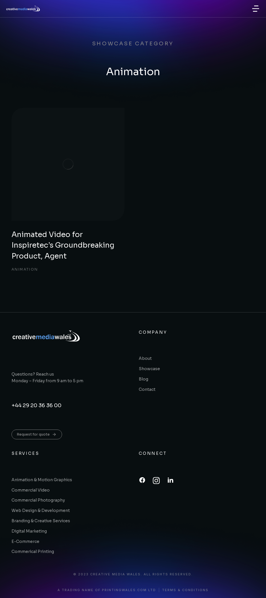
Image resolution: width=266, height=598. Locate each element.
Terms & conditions (185, 590)
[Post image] (67, 164)
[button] (255, 8)
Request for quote (37, 434)
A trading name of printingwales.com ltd (106, 590)
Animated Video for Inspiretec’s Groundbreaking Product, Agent (62, 245)
